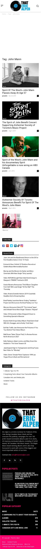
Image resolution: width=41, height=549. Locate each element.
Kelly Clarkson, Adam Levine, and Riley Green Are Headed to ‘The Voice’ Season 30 (20, 342)
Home (4, 14)
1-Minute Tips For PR (10, 371)
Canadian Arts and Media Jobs (14, 377)
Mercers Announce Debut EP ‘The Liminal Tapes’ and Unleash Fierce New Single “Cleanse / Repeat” (20, 308)
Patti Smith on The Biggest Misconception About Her (26, 495)
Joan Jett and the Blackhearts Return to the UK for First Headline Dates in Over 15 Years (20, 259)
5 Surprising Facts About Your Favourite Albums (20, 374)
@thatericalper (20, 400)
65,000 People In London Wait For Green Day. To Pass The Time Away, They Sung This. (27, 485)
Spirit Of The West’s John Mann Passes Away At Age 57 (18, 91)
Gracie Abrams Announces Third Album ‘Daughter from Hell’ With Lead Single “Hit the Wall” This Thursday (20, 287)
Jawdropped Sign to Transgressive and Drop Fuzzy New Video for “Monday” (20, 349)
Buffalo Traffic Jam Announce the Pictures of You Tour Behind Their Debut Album (20, 329)
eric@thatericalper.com (21, 455)
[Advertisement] (20, 36)
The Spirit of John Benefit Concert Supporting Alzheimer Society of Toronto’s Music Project (19, 125)
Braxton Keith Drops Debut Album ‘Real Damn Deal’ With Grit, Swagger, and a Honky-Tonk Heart (20, 322)
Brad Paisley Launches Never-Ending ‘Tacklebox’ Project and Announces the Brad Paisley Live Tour (20, 302)
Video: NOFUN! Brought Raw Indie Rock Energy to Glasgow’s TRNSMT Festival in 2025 (20, 279)
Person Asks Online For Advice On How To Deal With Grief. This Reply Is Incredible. (26, 476)
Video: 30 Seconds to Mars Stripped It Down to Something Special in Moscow (19, 315)
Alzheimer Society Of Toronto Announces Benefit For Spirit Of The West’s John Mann (20, 202)
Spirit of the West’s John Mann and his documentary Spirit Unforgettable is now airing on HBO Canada (20, 163)
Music (4, 86)
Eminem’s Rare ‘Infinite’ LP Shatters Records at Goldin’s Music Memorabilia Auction (19, 265)
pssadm (4, 96)
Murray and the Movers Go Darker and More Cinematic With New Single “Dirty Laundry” (18, 272)
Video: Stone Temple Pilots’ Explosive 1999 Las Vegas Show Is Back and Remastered (19, 356)
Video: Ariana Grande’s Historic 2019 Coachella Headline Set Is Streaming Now (19, 295)
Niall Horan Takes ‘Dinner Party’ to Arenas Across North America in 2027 (20, 336)
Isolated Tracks (8, 381)
